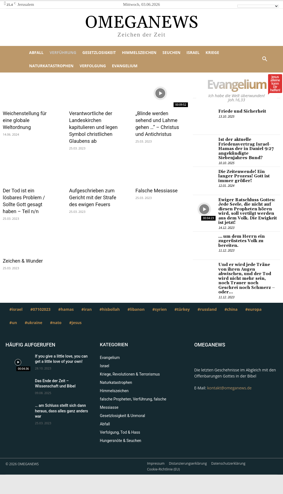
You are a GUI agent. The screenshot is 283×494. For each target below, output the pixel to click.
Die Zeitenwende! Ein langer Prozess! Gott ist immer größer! (247, 174)
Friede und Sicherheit (240, 111)
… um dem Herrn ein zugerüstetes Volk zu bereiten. (240, 237)
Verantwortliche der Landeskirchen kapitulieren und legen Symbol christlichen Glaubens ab (93, 127)
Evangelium (239, 85)
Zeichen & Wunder (23, 261)
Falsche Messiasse (156, 190)
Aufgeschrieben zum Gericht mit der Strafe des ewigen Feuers (92, 197)
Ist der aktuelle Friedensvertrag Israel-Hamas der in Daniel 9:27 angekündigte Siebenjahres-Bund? (247, 148)
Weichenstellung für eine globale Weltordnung (25, 120)
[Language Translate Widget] (258, 6)
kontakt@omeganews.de (229, 378)
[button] (264, 59)
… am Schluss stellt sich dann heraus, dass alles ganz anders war (61, 401)
